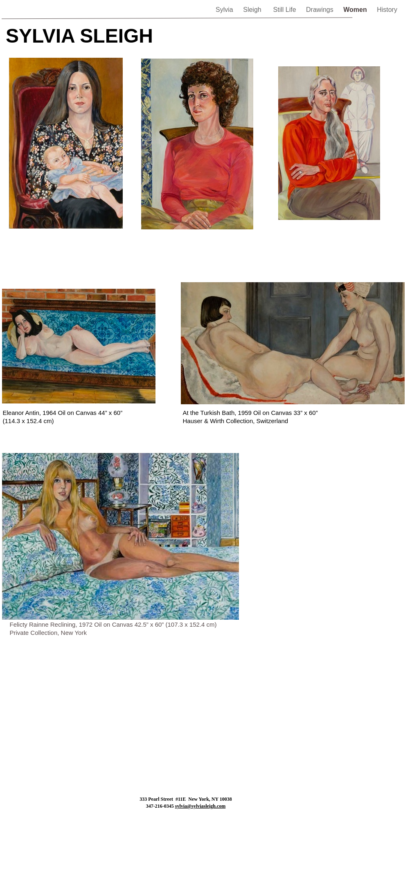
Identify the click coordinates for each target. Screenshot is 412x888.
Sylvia (225, 9)
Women (356, 9)
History (387, 9)
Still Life (285, 9)
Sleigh (254, 9)
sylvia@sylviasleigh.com (200, 806)
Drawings (320, 9)
